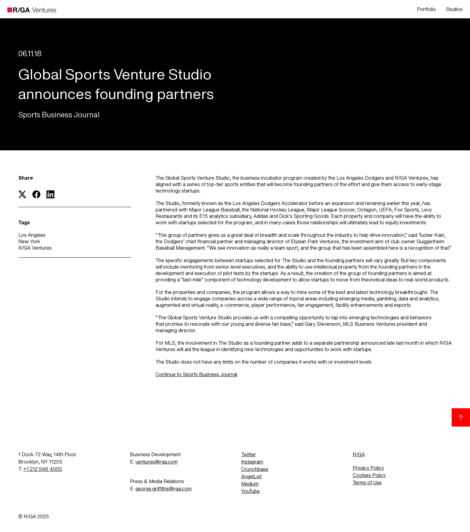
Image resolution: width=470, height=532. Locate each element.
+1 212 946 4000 (42, 469)
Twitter (248, 454)
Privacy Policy (368, 468)
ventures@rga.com (156, 462)
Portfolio (426, 9)
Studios (454, 9)
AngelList (251, 476)
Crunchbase (254, 469)
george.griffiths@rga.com (163, 489)
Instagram (252, 462)
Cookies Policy (369, 475)
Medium (250, 484)
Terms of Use (367, 482)
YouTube (250, 491)
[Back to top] (461, 417)
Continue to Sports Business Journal (196, 374)
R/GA (359, 454)
